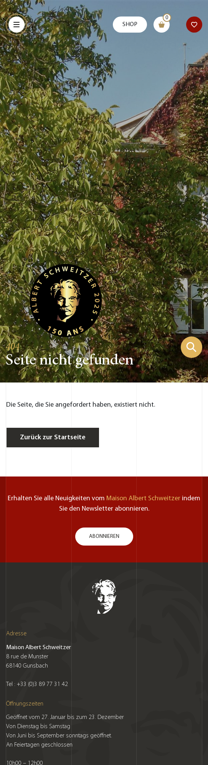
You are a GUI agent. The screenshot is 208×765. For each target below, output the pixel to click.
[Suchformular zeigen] (191, 347)
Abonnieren (104, 536)
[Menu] (16, 24)
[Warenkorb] (162, 24)
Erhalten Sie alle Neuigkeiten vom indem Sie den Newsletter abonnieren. (104, 504)
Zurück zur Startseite (53, 437)
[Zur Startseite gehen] (66, 299)
